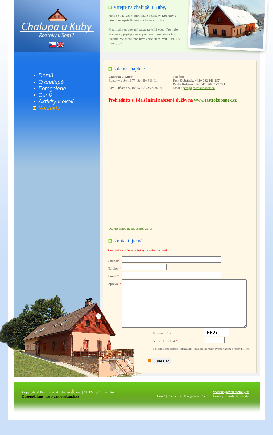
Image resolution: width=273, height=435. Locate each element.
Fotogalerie (50, 89)
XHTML (88, 401)
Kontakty (47, 108)
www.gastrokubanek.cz (213, 100)
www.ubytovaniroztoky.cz (229, 401)
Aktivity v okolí (54, 101)
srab (69, 401)
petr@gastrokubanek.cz (197, 88)
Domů (44, 76)
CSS (99, 401)
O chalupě (49, 82)
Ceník (44, 95)
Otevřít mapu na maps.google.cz (129, 228)
